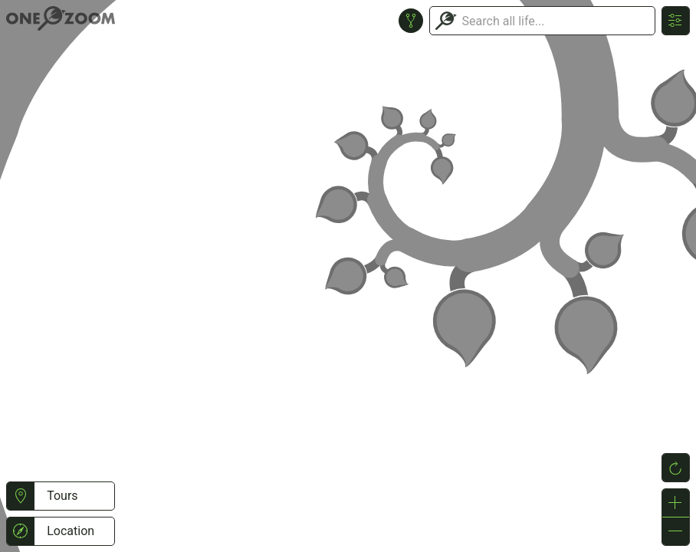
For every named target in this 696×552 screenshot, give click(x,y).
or (348, 276)
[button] (20, 496)
